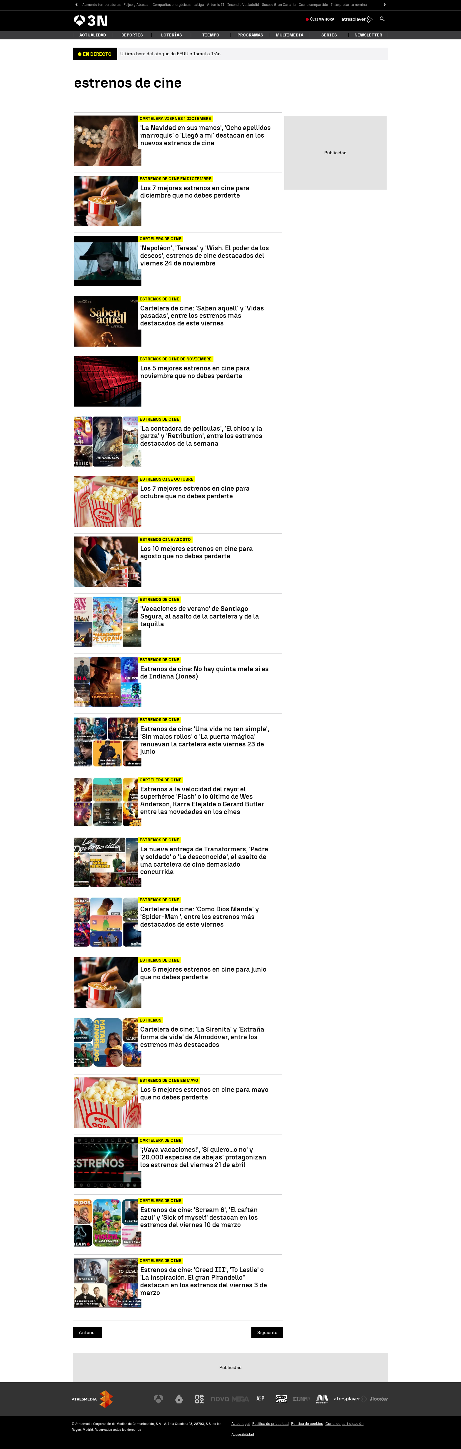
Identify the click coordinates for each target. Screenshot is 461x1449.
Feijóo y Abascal (136, 5)
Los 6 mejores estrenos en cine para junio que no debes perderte (203, 973)
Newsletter (368, 35)
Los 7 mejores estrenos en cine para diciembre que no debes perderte (195, 192)
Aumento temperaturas (101, 5)
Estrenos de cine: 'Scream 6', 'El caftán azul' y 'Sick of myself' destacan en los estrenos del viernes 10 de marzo (199, 1217)
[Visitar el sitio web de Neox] (199, 1399)
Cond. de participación (344, 1423)
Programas (250, 35)
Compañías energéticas (172, 5)
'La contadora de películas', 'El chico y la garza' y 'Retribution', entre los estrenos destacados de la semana (201, 436)
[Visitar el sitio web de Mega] (240, 1399)
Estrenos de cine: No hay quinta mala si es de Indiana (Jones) (204, 673)
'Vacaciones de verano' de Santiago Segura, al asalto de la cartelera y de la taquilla (199, 616)
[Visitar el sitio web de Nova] (220, 1399)
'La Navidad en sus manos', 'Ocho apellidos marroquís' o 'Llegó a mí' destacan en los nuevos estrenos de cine (205, 135)
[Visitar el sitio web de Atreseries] (261, 1399)
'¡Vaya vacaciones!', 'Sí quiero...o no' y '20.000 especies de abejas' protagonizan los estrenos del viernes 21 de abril (203, 1157)
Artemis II (215, 5)
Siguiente (267, 1332)
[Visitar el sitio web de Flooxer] (379, 1399)
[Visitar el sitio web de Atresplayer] (351, 1399)
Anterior (87, 1332)
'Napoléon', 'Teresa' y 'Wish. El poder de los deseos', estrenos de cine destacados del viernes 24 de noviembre (204, 255)
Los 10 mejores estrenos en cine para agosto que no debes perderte (196, 552)
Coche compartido (313, 5)
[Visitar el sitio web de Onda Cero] (281, 1399)
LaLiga (198, 5)
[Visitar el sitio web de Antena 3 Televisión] (158, 1399)
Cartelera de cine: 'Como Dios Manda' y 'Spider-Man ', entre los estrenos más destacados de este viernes (199, 916)
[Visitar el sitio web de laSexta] (179, 1399)
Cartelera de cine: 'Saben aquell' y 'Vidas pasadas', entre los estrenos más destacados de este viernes (202, 316)
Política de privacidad (270, 1423)
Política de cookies (307, 1423)
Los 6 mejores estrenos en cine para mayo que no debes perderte (204, 1093)
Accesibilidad (242, 1434)
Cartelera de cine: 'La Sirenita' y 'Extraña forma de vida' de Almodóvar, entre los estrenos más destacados (202, 1037)
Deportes (132, 35)
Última (322, 19)
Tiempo (210, 35)
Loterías (171, 35)
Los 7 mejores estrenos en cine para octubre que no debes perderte (195, 492)
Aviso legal (240, 1423)
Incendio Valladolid (243, 5)
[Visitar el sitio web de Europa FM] (301, 1399)
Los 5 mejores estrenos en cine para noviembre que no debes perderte (195, 372)
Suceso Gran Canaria (279, 5)
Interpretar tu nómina (349, 5)
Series (329, 35)
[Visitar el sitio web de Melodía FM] (322, 1399)
